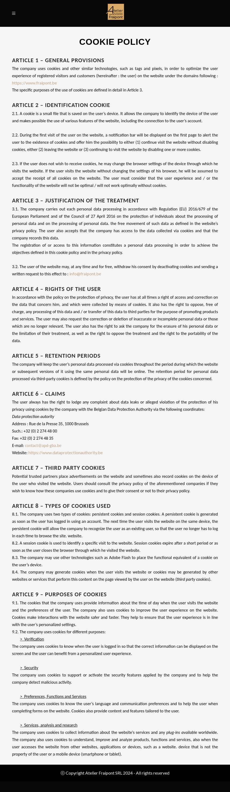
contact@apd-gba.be (43, 445)
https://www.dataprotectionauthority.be (65, 452)
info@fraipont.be (85, 273)
